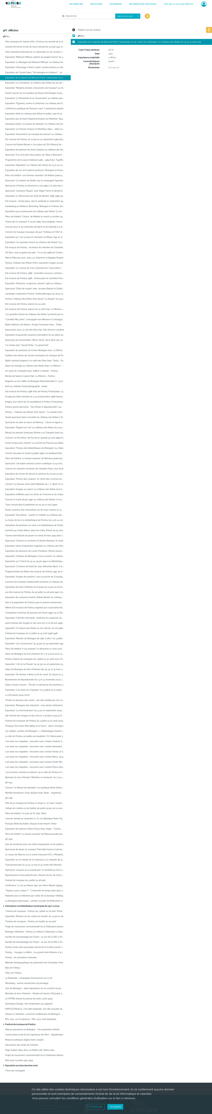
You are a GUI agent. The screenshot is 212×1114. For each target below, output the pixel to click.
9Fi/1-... (7, 36)
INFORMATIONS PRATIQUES (142, 4)
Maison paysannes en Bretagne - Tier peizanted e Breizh (32, 1029)
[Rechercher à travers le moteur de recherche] (89, 16)
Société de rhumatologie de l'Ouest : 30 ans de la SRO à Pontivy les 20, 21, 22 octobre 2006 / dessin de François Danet (34, 937)
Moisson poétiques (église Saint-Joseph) (24, 1040)
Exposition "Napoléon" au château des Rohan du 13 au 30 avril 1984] (34, 165)
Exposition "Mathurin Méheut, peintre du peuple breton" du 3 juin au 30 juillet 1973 (34, 57)
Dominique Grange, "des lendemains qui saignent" (29, 1004)
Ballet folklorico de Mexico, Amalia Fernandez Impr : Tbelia (33, 324)
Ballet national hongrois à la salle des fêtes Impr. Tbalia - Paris (34, 360)
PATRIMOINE (116, 4)
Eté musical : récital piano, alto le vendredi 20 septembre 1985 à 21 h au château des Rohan (34, 201)
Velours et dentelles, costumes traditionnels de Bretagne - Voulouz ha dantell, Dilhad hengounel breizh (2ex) (34, 1014)
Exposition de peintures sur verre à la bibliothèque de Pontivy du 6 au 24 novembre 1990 (34, 525)
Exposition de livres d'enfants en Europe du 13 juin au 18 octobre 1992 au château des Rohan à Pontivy (34, 587)
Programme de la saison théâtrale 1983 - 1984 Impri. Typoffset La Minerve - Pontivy (34, 160)
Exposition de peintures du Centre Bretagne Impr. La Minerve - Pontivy (34, 350)
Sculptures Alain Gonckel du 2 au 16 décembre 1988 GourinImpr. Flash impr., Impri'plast (34, 396)
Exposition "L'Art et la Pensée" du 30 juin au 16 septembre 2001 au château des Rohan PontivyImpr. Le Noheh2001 (34, 664)
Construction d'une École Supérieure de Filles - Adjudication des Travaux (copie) (34, 1034)
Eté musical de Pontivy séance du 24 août (25, 304)
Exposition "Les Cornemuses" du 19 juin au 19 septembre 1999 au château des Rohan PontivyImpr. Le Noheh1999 (34, 643)
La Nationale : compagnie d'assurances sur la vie (28, 978)
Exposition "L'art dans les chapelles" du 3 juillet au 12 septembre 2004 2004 (34, 690)
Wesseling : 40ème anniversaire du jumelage (26, 983)
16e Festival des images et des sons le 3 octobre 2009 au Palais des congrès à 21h (34, 715)
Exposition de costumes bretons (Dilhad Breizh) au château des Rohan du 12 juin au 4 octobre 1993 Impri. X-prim (34, 597)
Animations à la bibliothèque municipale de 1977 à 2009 (32, 906)
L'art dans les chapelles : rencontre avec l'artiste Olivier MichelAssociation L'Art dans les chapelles (34, 762)
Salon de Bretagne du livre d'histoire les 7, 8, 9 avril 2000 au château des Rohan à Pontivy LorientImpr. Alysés (34, 654)
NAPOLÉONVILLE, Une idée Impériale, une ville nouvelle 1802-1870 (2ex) (34, 1009)
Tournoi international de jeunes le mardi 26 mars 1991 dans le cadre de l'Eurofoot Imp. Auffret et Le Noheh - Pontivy (34, 535)
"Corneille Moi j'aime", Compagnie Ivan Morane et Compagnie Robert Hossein (34, 319)
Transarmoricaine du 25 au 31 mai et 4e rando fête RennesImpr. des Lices (34, 865)
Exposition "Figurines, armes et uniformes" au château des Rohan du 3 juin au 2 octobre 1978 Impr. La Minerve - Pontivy (34, 103)
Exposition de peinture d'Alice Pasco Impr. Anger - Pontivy (33, 829)
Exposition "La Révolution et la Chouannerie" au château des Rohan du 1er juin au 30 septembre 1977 (34, 98)
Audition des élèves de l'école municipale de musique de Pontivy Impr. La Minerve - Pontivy (34, 355)
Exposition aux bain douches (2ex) (21, 1065)
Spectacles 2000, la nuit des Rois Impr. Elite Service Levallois (34, 330)
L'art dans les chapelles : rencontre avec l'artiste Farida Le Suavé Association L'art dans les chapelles (34, 751)
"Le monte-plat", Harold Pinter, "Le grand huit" (27, 345)
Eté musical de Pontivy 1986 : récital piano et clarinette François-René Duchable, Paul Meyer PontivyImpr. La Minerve (34, 278)
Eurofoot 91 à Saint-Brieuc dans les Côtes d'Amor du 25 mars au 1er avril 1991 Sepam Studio (34, 530)
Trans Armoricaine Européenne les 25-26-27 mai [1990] (31, 504)
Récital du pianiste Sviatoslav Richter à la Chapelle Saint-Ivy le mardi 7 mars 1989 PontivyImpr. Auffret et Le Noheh (34, 432)
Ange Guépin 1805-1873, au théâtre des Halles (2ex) (29, 1050)
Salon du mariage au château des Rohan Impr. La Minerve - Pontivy (34, 366)
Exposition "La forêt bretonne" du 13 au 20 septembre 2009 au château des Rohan (34, 710)
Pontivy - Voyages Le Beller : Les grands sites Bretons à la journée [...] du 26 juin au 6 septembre (34, 952)
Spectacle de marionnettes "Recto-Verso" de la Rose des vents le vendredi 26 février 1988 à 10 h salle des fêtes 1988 (34, 340)
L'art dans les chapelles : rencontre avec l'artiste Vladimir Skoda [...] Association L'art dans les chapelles (34, 741)
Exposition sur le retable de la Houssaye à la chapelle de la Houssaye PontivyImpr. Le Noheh (34, 860)
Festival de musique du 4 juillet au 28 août (25, 880)
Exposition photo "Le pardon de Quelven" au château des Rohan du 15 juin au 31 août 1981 (34, 124)
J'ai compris (115, 1106)
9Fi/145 (8, 782)
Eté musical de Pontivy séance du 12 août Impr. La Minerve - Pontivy (34, 309)
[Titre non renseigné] (15, 1070)
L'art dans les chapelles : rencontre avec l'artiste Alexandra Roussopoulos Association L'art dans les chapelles (34, 746)
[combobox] (127, 16)
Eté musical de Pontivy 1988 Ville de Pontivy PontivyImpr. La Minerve (34, 391)
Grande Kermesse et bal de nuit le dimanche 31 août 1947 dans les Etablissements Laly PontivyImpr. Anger (34, 47)
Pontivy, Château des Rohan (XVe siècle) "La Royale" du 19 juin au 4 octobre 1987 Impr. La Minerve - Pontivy (34, 299)
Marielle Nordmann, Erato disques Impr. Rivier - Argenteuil (33, 793)
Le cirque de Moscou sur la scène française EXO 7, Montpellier (34, 854)
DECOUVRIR (96, 4)
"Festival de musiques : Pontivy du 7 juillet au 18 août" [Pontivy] (34, 911)
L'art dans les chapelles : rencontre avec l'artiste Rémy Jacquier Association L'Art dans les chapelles (34, 757)
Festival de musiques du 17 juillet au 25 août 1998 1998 (31, 633)
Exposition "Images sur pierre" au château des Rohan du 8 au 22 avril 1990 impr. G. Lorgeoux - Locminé (34, 489)
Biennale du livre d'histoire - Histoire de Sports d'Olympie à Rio (34, 993)
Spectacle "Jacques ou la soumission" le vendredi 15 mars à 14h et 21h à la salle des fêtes (34, 870)
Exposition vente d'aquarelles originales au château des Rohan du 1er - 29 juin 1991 (34, 546)
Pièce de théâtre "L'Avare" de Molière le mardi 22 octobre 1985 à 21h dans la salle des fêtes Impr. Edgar (34, 216)
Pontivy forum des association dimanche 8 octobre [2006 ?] (33, 947)
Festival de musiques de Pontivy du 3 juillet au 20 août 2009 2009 (34, 721)
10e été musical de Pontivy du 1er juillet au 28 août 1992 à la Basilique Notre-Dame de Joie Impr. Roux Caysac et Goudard (34, 592)
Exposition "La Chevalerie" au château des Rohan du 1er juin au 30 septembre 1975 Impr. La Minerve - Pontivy (34, 83)
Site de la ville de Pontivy (179, 4)
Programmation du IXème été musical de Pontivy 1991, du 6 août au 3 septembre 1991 (34, 571)
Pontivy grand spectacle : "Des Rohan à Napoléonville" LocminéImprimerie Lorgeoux (34, 407)
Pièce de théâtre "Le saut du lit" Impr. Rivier (25, 813)
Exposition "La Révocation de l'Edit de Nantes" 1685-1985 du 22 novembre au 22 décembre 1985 (34, 196)
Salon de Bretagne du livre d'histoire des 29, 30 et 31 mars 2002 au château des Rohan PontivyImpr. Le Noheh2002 (34, 669)
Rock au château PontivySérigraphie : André (26, 386)
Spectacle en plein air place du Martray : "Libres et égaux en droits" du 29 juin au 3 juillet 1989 (34, 422)
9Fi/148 (8, 798)
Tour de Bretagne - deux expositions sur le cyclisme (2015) (33, 988)
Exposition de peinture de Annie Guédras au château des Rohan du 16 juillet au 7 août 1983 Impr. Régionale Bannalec (34, 149)
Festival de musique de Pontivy (20, 1024)
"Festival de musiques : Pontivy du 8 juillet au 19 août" (30, 921)
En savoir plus (95, 1106)
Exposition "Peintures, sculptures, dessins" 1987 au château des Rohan (34, 283)
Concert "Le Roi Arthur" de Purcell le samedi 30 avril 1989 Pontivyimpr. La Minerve (34, 438)
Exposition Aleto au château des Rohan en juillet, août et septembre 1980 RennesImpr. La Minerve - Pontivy (34, 113)
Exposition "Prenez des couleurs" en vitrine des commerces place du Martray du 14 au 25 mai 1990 (34, 479)
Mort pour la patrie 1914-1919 (19, 1060)
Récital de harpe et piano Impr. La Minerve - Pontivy (30, 376)
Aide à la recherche (72, 21)
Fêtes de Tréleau (13, 973)
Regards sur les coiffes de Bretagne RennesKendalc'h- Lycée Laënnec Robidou (34, 381)
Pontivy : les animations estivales (21, 957)
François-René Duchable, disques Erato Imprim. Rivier (31, 823)
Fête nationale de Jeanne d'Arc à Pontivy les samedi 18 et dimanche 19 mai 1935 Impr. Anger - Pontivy (34, 41)
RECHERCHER (76, 4)
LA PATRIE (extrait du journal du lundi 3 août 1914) (29, 998)
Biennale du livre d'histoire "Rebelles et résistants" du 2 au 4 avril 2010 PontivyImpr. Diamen (34, 777)
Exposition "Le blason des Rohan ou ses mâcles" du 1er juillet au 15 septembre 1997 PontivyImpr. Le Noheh (34, 628)
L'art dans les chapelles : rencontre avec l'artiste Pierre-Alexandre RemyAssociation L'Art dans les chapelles (34, 767)
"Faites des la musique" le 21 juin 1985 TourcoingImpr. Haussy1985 (34, 222)
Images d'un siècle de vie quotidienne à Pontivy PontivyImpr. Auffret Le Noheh (34, 402)
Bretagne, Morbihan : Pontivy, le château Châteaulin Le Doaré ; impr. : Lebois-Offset (34, 932)
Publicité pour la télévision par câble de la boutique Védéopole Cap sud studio (34, 896)
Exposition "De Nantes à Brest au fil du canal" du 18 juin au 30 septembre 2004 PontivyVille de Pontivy (34, 674)
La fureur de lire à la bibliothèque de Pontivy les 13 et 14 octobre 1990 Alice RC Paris (34, 520)
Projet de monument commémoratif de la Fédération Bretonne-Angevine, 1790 (34, 1055)
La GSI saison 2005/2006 (17, 695)
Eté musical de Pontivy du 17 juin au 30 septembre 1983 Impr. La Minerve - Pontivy (34, 139)
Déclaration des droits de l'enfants (21, 1045)
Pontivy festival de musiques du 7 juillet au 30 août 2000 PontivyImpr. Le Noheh (34, 659)
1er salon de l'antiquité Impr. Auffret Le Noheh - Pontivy (31, 371)
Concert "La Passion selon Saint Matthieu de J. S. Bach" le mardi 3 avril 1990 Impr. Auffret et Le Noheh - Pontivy (34, 484)
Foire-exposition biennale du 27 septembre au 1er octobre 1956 (34, 52)
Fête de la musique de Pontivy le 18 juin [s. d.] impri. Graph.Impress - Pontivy (34, 803)
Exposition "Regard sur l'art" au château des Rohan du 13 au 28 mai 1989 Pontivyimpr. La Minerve (34, 427)
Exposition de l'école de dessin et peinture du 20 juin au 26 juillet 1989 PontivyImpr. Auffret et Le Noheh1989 (34, 474)
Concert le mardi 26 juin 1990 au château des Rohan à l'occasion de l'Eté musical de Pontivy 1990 (34, 499)
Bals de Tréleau (12, 968)
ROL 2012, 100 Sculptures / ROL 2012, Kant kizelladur (30, 1019)
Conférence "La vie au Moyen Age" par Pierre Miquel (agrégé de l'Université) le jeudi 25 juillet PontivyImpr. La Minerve (34, 885)
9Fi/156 (8, 839)
